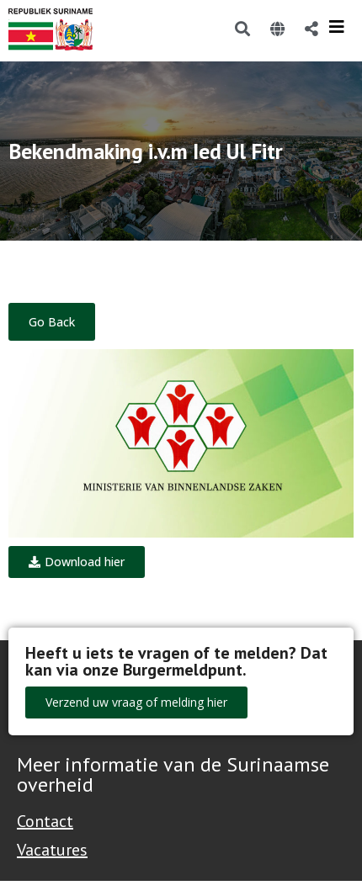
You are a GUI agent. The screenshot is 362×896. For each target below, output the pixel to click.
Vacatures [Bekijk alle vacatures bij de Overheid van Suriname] (52, 850)
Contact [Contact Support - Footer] (45, 821)
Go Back (52, 322)
